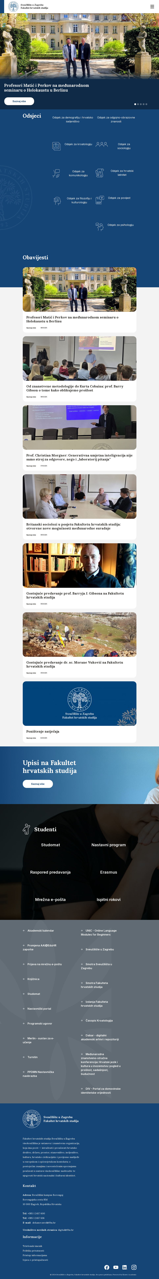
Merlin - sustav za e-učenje (38, 1040)
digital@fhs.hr (66, 1229)
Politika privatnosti (33, 1250)
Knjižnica (31, 979)
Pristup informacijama (35, 1255)
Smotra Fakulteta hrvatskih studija (94, 985)
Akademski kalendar (38, 930)
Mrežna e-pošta (50, 899)
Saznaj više (31, 328)
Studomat (50, 844)
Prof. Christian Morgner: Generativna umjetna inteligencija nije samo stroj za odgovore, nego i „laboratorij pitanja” (79, 457)
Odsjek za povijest (119, 197)
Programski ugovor (37, 1023)
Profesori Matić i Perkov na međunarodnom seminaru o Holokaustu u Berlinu (72, 319)
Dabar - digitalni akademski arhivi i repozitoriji (100, 1037)
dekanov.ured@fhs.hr (44, 1222)
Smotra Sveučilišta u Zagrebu (96, 966)
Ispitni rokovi (108, 899)
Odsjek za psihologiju (121, 225)
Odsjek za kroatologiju (78, 144)
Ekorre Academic (129, 1275)
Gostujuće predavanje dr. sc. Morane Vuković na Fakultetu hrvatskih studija (74, 664)
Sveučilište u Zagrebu (97, 949)
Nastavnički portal (37, 1008)
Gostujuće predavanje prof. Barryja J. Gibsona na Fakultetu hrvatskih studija (75, 595)
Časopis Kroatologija (97, 1020)
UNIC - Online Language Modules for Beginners (99, 932)
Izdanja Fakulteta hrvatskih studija (94, 1003)
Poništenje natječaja (42, 731)
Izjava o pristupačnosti (35, 1259)
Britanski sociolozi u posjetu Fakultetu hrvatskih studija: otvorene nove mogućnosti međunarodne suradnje (73, 526)
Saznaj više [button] (19, 101)
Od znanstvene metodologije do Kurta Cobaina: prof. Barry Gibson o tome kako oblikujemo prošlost (74, 388)
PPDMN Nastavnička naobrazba (38, 1074)
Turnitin (30, 1057)
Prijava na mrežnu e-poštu (42, 964)
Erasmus (108, 872)
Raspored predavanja (50, 872)
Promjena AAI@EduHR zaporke (39, 947)
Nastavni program (108, 844)
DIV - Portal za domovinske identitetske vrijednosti (101, 1090)
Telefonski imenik (32, 1246)
